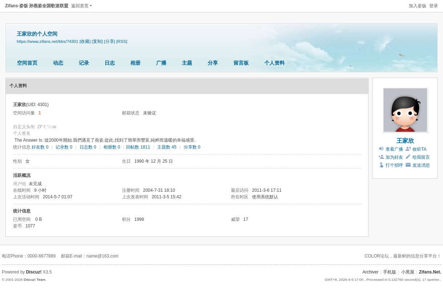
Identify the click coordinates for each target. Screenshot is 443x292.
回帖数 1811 (138, 147)
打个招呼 (394, 165)
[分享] (109, 41)
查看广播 (394, 149)
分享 (213, 63)
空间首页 (27, 63)
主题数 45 (166, 147)
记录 (84, 63)
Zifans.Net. (430, 272)
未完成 (35, 183)
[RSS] (121, 41)
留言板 (241, 63)
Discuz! (34, 272)
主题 (187, 63)
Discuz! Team (34, 279)
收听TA (419, 149)
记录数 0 (64, 147)
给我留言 (421, 157)
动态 (58, 63)
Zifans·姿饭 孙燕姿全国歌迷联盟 (36, 5)
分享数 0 (192, 147)
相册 (135, 63)
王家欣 (405, 141)
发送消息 (421, 165)
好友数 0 (40, 147)
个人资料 (274, 63)
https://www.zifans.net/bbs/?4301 (47, 41)
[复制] (97, 41)
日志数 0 (88, 147)
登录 (433, 5)
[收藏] (85, 41)
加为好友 (394, 157)
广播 (161, 63)
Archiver (370, 272)
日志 (110, 63)
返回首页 (80, 5)
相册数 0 (111, 147)
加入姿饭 (417, 5)
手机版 (389, 272)
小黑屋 (407, 272)
